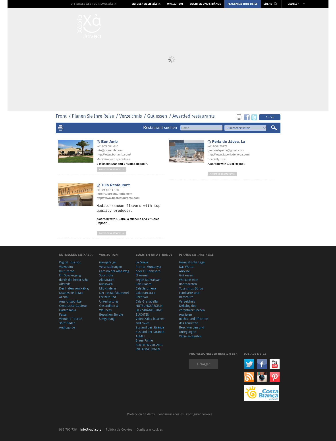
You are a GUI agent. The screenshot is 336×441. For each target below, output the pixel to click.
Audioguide (67, 327)
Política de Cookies (119, 429)
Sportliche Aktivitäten (106, 277)
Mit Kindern (107, 288)
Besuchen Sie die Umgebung (111, 316)
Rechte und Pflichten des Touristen (193, 321)
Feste (63, 314)
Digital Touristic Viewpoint (70, 264)
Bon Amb (109, 142)
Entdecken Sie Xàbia (145, 4)
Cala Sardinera (146, 288)
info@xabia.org (90, 429)
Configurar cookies (170, 414)
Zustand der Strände (150, 327)
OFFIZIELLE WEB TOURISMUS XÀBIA (93, 4)
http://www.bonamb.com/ (114, 154)
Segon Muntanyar (148, 280)
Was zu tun (175, 4)
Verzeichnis (131, 116)
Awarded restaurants (193, 116)
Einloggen (203, 364)
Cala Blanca (143, 284)
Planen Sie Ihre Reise (242, 4)
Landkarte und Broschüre (189, 295)
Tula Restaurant (115, 185)
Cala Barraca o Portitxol (146, 295)
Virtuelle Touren (70, 319)
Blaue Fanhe (144, 340)
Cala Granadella (147, 301)
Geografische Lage (192, 262)
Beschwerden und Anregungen (191, 329)
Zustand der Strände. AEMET (150, 334)
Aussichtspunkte (70, 301)
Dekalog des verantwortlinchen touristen (192, 309)
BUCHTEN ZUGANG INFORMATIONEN (149, 347)
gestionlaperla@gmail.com (226, 150)
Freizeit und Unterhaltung (108, 299)
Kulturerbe (66, 271)
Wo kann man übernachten (188, 282)
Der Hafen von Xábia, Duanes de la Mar (74, 290)
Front (61, 116)
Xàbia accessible (190, 336)
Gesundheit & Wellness (108, 307)
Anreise (184, 271)
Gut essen (157, 116)
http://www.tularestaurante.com (118, 198)
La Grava (142, 262)
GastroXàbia (67, 310)
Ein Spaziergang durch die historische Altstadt (74, 279)
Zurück (270, 117)
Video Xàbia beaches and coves (150, 321)
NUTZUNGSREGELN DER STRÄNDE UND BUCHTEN (149, 309)
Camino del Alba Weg (114, 271)
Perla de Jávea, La (228, 142)
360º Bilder (67, 323)
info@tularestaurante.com (114, 193)
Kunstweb (106, 284)
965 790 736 (68, 429)
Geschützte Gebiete (73, 305)
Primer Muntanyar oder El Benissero (149, 268)
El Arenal (142, 275)
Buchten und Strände (205, 4)
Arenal (63, 297)
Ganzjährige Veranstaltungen (110, 264)
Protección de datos (141, 414)
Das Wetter (187, 266)
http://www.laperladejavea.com (229, 154)
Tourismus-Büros (191, 288)
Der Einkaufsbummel (114, 293)
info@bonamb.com (110, 150)
